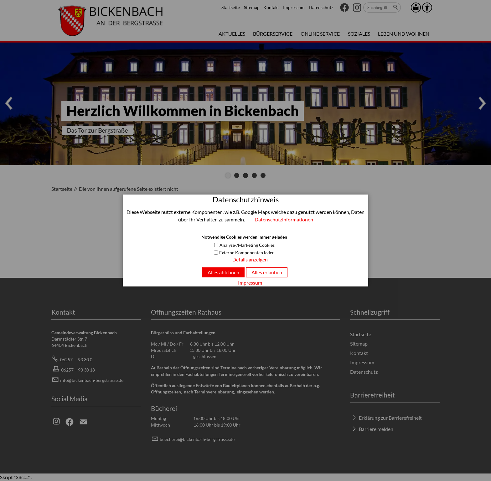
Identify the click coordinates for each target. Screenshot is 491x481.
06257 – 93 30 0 (76, 359)
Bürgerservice (272, 34)
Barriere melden (376, 429)
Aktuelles (232, 34)
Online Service (320, 34)
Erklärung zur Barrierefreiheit (390, 418)
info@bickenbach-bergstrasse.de (91, 380)
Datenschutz (321, 7)
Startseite (230, 7)
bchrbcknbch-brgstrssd (197, 439)
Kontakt (271, 7)
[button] (344, 7)
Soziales (359, 34)
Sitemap (252, 7)
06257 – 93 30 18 (78, 369)
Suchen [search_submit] (396, 8)
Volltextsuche (186, 256)
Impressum (294, 7)
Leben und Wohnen (403, 34)
